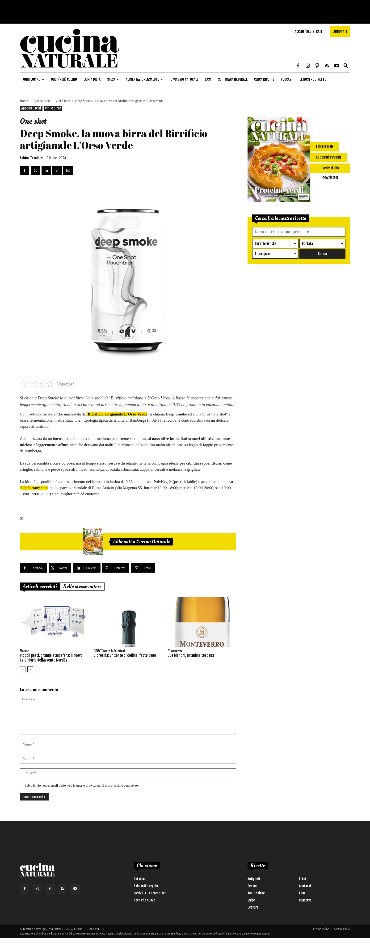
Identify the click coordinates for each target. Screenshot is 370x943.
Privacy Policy (321, 928)
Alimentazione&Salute (144, 79)
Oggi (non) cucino (64, 79)
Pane (302, 893)
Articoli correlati (40, 586)
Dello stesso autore (82, 586)
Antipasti (254, 879)
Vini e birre (63, 101)
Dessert (253, 907)
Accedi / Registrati (308, 31)
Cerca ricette (264, 79)
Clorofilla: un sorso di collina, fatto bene (125, 655)
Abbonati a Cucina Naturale (141, 541)
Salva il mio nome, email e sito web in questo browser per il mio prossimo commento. (82, 785)
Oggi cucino (33, 79)
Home (24, 101)
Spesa (113, 79)
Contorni (305, 886)
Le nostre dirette (313, 79)
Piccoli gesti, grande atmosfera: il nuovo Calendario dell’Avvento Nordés (51, 657)
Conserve (305, 900)
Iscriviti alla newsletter (150, 893)
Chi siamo (140, 879)
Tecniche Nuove (144, 900)
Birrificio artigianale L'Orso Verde (117, 414)
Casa (208, 79)
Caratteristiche (265, 244)
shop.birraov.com (34, 488)
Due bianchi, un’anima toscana (191, 655)
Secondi (253, 886)
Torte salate (256, 893)
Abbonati (340, 31)
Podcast (287, 79)
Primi (302, 879)
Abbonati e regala (146, 886)
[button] (345, 66)
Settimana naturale (233, 79)
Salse (251, 900)
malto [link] (160, 445)
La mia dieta (92, 79)
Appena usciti (41, 101)
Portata (307, 244)
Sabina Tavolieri (31, 158)
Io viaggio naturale (184, 79)
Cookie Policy (342, 928)
